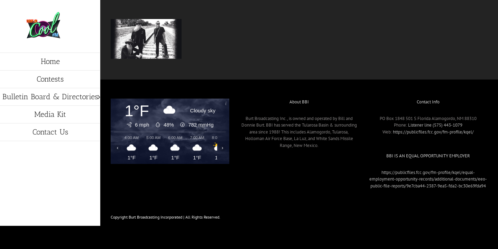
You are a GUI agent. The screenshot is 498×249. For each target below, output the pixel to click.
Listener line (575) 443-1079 (435, 125)
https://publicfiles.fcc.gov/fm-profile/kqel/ (433, 132)
